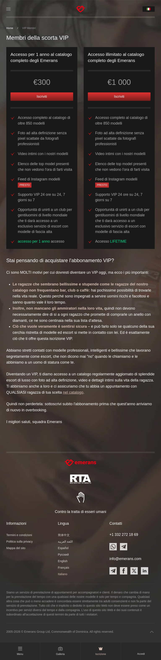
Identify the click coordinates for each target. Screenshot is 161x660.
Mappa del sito (15, 548)
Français (63, 567)
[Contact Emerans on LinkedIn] (144, 571)
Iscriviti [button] (42, 96)
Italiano (62, 574)
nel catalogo (73, 392)
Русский (63, 554)
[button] (8, 9)
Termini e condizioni (19, 535)
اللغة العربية (65, 541)
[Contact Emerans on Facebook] (123, 571)
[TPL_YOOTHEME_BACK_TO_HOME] (80, 9)
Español (63, 548)
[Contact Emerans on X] (134, 571)
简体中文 (64, 535)
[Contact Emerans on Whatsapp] (113, 546)
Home (9, 28)
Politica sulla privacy (19, 541)
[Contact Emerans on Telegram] (123, 546)
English (63, 561)
